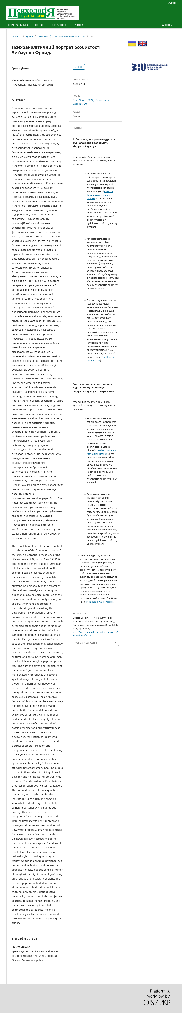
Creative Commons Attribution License (100, 195)
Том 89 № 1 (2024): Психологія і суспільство (61, 36)
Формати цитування (86, 642)
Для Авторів (59, 24)
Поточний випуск (17, 24)
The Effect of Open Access (99, 601)
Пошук (167, 24)
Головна (16, 36)
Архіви (79, 24)
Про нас (38, 24)
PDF (79, 67)
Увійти (172, 2)
